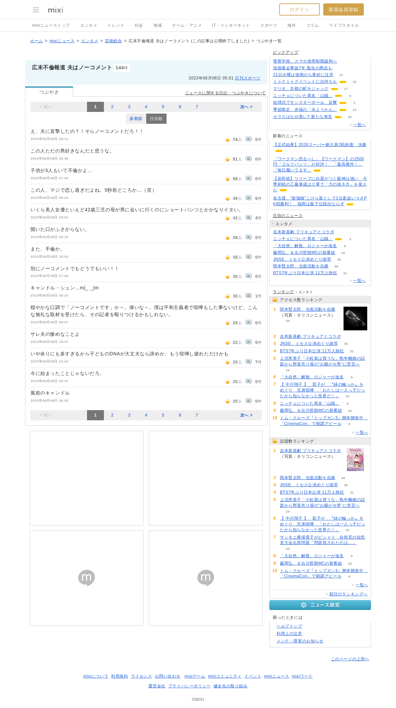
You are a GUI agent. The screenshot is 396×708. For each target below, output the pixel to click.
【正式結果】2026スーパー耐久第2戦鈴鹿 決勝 (320, 144)
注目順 (156, 118)
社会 (139, 25)
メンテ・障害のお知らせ (300, 641)
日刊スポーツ (248, 78)
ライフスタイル (344, 25)
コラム (312, 25)
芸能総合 (113, 41)
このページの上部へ (350, 659)
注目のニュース (288, 215)
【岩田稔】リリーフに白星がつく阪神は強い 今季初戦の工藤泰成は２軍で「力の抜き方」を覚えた (320, 184)
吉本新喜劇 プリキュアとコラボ (303, 232)
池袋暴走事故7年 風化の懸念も (302, 68)
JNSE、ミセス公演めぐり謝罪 (302, 259)
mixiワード (302, 676)
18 (349, 117)
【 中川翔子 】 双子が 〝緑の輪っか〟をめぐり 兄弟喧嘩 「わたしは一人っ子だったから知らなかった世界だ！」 (322, 390)
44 (336, 266)
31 (345, 273)
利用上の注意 (289, 633)
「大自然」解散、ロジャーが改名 (305, 245)
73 (342, 232)
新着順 (136, 118)
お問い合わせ (168, 676)
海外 (291, 25)
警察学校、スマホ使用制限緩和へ (305, 61)
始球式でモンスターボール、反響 (305, 102)
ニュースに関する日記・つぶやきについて (225, 93)
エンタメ (88, 25)
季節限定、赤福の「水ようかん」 (305, 109)
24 (287, 370)
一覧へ (359, 124)
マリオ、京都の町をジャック (301, 88)
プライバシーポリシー (189, 686)
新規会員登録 (343, 9)
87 (345, 61)
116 (340, 68)
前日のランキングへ (348, 594)
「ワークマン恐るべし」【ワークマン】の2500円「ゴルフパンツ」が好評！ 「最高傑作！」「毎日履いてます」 (318, 165)
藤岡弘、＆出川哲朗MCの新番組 (304, 252)
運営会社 (156, 686)
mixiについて (95, 676)
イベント (252, 676)
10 (343, 253)
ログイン (299, 9)
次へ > (246, 106)
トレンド (115, 25)
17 (346, 89)
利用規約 (119, 676)
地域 (157, 25)
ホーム (36, 41)
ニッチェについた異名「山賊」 (303, 95)
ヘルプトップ (289, 626)
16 (354, 82)
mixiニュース (61, 41)
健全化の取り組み (231, 686)
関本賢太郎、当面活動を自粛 (301, 266)
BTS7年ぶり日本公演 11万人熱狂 (305, 272)
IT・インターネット (231, 25)
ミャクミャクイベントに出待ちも (305, 81)
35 (339, 259)
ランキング (283, 291)
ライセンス (141, 676)
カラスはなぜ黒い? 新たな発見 (302, 116)
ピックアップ (286, 52)
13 (354, 110)
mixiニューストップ (51, 25)
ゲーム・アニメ (187, 25)
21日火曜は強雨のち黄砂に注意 (303, 74)
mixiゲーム (194, 676)
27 (341, 75)
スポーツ (268, 25)
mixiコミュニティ (225, 676)
